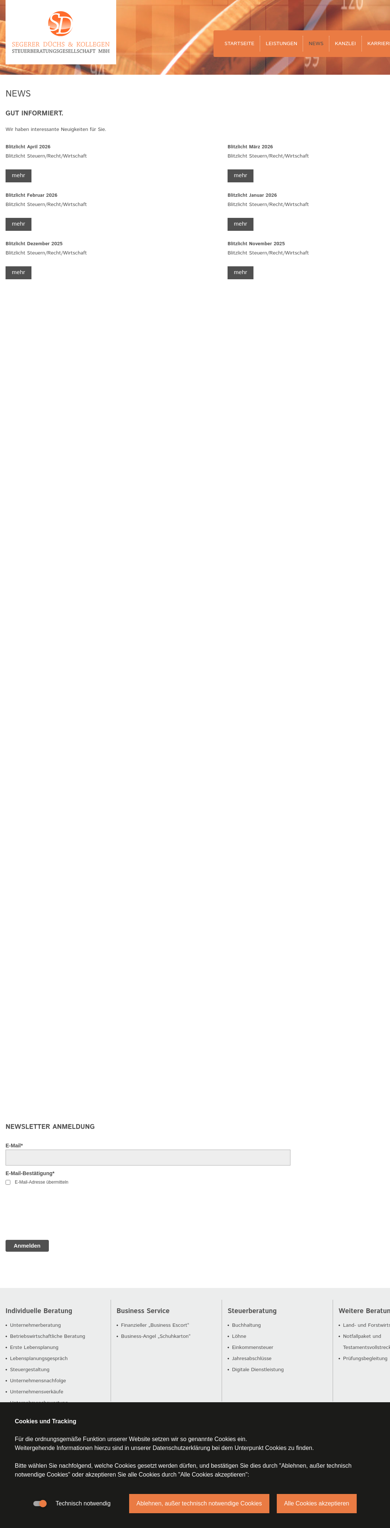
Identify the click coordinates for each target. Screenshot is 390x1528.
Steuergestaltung (30, 1369)
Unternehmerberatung (35, 1325)
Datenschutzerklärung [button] (181, 1448)
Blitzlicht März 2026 (250, 147)
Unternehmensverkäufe (36, 1392)
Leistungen (281, 43)
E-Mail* (14, 1145)
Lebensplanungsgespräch (39, 1358)
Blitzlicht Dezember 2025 (34, 243)
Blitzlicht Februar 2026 (31, 195)
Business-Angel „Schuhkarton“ (156, 1336)
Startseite (240, 43)
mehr (18, 175)
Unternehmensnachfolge (38, 1380)
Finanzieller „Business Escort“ (155, 1325)
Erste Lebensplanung (34, 1347)
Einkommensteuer (252, 1347)
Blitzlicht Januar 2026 (252, 195)
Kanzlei (345, 43)
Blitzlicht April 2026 (28, 147)
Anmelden (27, 1245)
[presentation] (62, 1215)
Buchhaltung (246, 1325)
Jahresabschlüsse (252, 1358)
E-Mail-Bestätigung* (30, 1173)
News (316, 43)
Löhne (239, 1336)
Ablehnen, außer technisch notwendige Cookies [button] (199, 1503)
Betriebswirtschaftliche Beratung (47, 1336)
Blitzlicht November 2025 (256, 243)
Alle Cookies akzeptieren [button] (316, 1503)
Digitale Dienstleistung (258, 1369)
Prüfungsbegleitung (365, 1358)
